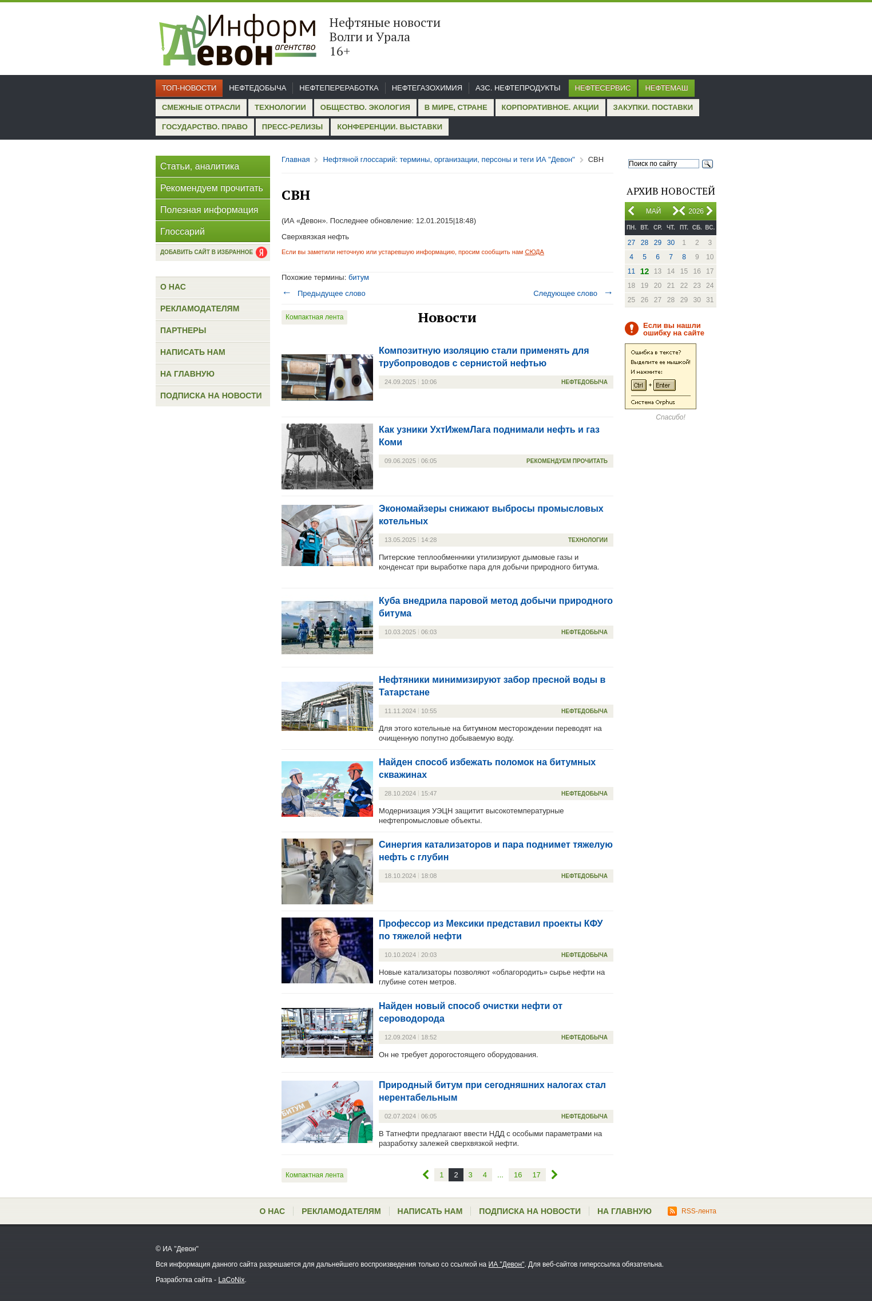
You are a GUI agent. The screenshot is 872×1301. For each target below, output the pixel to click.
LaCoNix (231, 1280)
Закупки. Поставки (653, 107)
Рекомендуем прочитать (211, 188)
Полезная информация (209, 210)
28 (644, 243)
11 (631, 271)
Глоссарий (182, 231)
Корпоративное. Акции (550, 107)
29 (657, 243)
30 (671, 243)
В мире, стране (456, 107)
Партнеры (183, 330)
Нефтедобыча (257, 88)
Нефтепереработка (338, 88)
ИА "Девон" (507, 1264)
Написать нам (192, 352)
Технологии (280, 107)
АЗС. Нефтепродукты (517, 88)
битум (358, 277)
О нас (173, 286)
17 (536, 1174)
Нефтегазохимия (427, 88)
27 (631, 243)
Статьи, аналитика (199, 166)
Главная (296, 159)
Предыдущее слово (324, 293)
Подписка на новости (211, 395)
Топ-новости (189, 88)
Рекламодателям (199, 308)
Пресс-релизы (292, 126)
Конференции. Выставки (389, 126)
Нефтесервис (603, 88)
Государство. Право (205, 126)
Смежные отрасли (201, 107)
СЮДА (534, 251)
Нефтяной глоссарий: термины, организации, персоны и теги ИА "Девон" (448, 159)
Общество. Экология (365, 107)
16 (518, 1174)
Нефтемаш (666, 88)
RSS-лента (692, 1211)
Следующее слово (573, 293)
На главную (187, 373)
